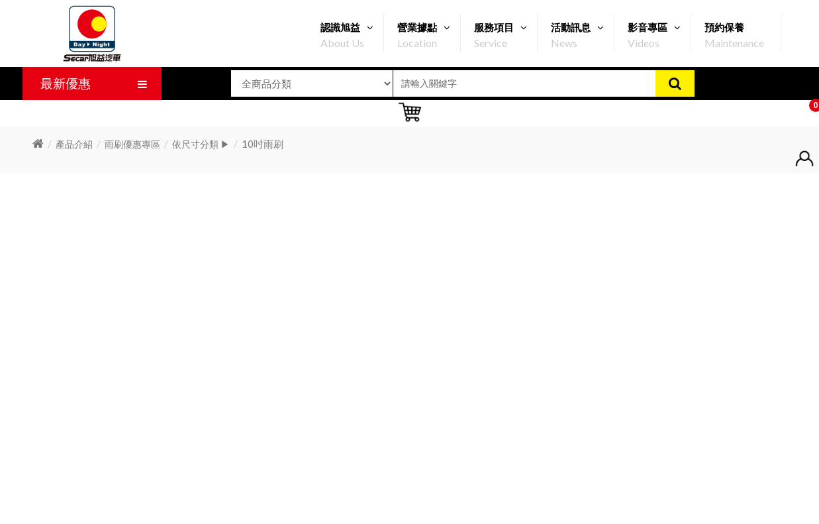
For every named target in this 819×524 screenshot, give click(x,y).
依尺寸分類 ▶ (201, 144)
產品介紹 (74, 144)
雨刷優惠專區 (132, 144)
